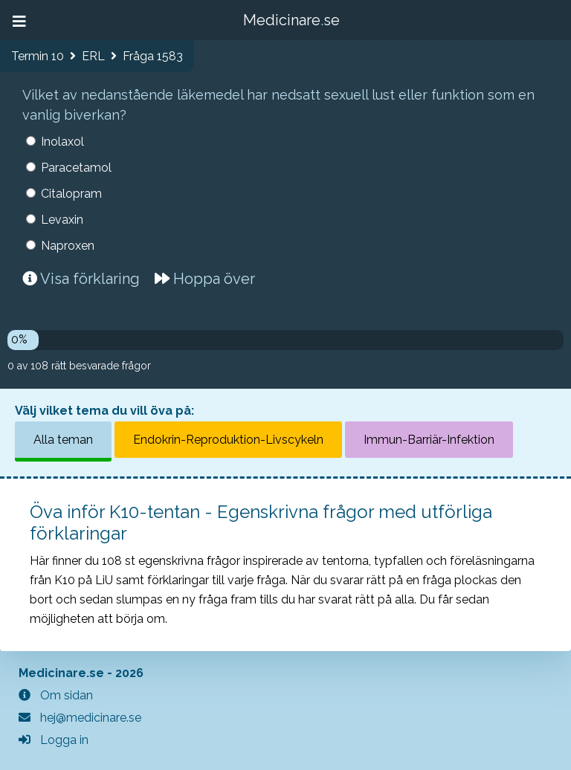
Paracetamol (76, 168)
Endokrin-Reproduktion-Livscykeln (228, 440)
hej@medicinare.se (80, 718)
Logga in (53, 740)
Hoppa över (205, 279)
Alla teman (63, 440)
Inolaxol (62, 142)
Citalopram (71, 194)
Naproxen (67, 246)
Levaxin (62, 220)
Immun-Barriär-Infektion (429, 440)
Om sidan (56, 695)
